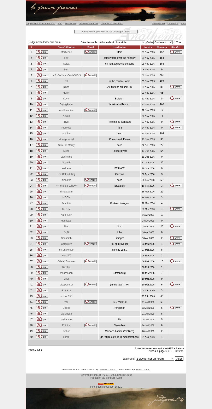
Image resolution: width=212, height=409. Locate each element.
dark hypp (66, 313)
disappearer (66, 284)
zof (66, 81)
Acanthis (66, 203)
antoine (66, 133)
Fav (66, 57)
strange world (66, 139)
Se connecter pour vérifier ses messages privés (106, 31)
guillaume (66, 319)
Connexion (172, 23)
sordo (66, 337)
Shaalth (66, 162)
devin (66, 92)
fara (66, 69)
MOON (66, 197)
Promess (66, 127)
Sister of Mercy (66, 145)
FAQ (60, 23)
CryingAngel (66, 104)
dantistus (66, 220)
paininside (66, 156)
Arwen (66, 116)
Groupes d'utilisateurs (112, 23)
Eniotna (66, 325)
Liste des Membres (88, 23)
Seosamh (66, 238)
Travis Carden (143, 369)
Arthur (66, 331)
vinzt (66, 278)
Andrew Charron (108, 369)
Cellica (66, 307)
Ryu (66, 121)
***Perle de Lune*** (66, 185)
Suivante (178, 351)
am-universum (66, 249)
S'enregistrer (158, 23)
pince (66, 87)
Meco (66, 150)
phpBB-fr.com (115, 377)
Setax (66, 63)
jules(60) (66, 255)
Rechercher (70, 23)
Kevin (66, 98)
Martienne (66, 52)
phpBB (97, 374)
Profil (183, 23)
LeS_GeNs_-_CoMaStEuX (66, 75)
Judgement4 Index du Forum (40, 23)
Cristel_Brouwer (66, 261)
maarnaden (66, 273)
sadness (66, 168)
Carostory (66, 243)
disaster (66, 180)
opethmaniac (66, 110)
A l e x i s (66, 290)
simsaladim (66, 191)
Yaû (66, 302)
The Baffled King (66, 174)
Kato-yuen (66, 214)
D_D (66, 232)
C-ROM (66, 209)
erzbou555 (66, 296)
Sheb (66, 226)
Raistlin (66, 267)
